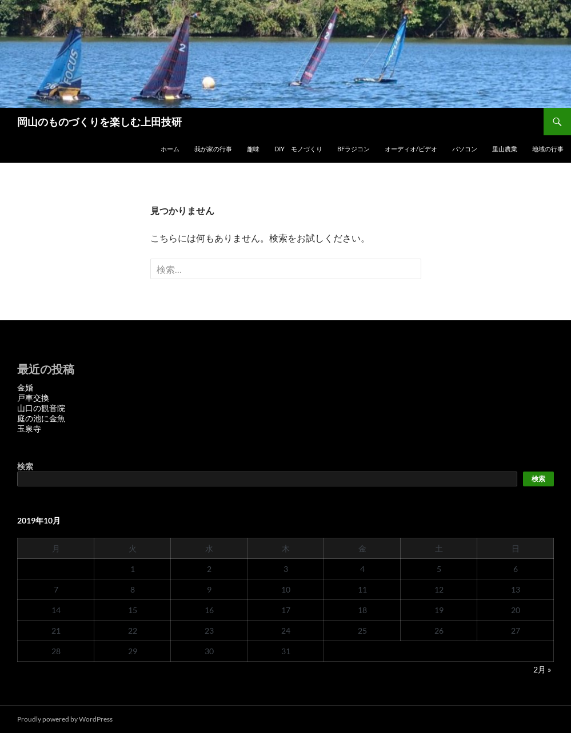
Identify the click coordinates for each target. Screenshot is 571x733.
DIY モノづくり (298, 148)
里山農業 (504, 148)
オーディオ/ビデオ (411, 148)
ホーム (170, 148)
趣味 (253, 148)
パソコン (464, 148)
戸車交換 (33, 397)
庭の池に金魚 (41, 418)
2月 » (542, 669)
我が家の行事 (213, 148)
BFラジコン (353, 148)
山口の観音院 (41, 408)
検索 (25, 466)
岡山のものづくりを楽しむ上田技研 (99, 121)
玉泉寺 (29, 428)
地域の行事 (548, 148)
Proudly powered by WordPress (65, 719)
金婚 (25, 387)
